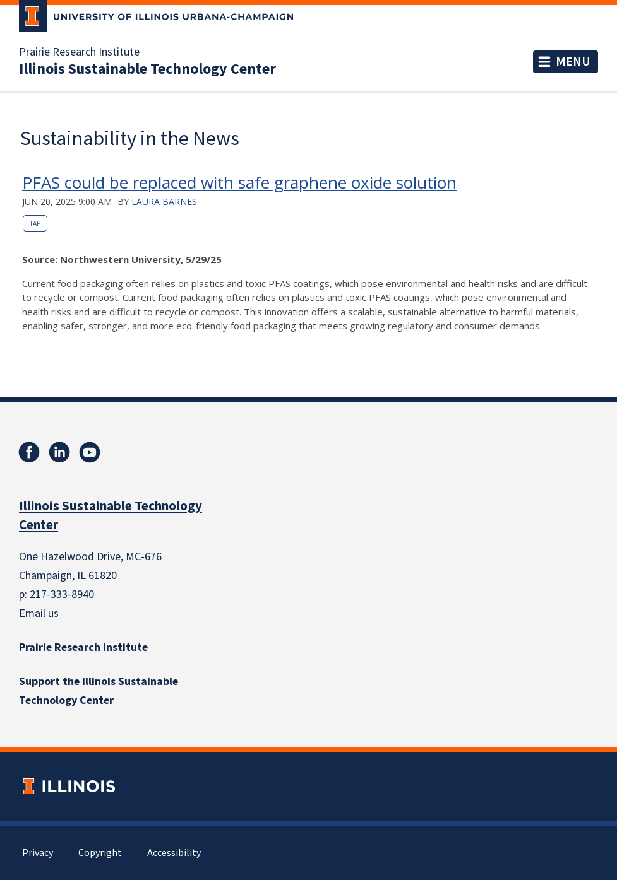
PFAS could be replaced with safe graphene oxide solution (239, 182)
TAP (35, 223)
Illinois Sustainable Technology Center (147, 69)
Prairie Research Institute (79, 52)
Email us (39, 613)
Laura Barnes (164, 202)
